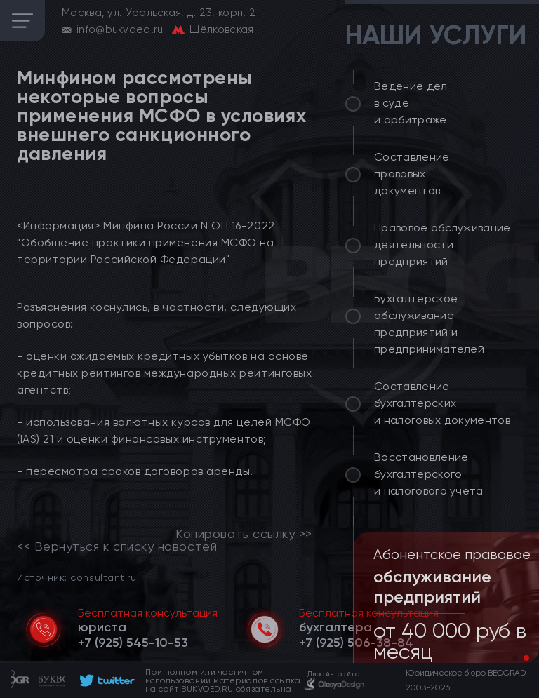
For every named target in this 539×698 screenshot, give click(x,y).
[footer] (105, 680)
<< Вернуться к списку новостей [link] (117, 546)
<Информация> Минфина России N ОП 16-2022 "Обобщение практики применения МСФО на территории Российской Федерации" (146, 242)
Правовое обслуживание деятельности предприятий (442, 244)
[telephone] (133, 642)
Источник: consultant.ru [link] (76, 577)
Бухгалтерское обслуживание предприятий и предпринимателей (429, 324)
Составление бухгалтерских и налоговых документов (442, 403)
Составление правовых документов (412, 173)
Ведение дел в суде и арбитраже (411, 102)
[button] (515, 658)
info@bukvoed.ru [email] (120, 29)
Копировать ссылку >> (243, 534)
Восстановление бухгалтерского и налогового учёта (429, 473)
